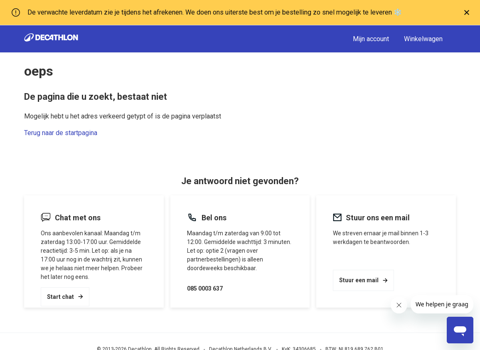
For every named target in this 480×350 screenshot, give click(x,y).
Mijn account (371, 39)
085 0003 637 (205, 288)
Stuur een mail (363, 280)
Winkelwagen (423, 39)
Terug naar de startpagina (60, 133)
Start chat (65, 296)
